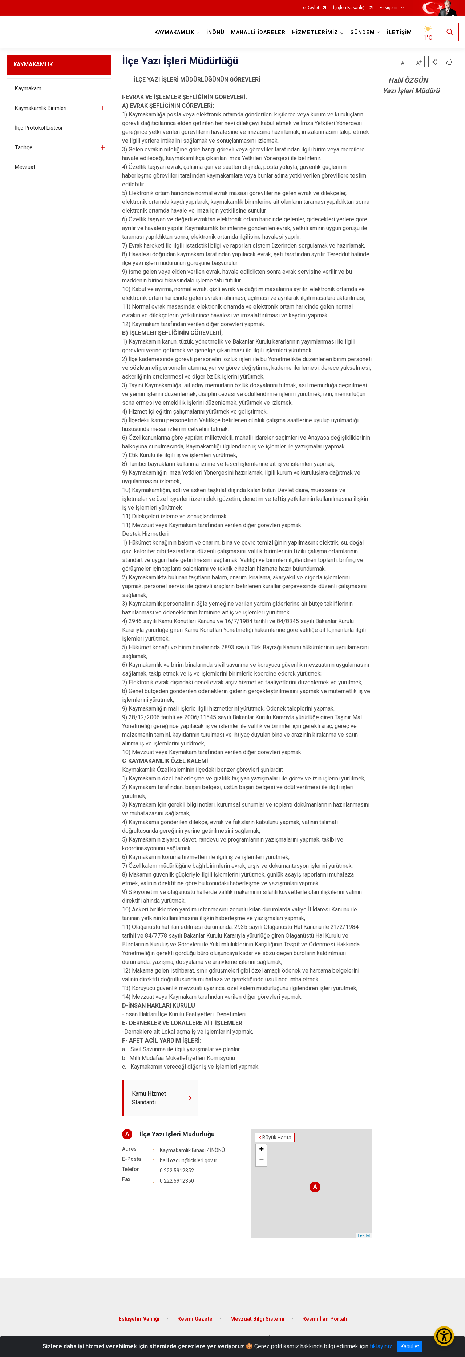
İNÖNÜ (215, 32)
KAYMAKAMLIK (33, 64)
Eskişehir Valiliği (138, 1319)
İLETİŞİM (399, 32)
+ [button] (261, 1149)
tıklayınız (381, 1346)
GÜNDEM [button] (362, 32)
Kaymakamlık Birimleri (40, 108)
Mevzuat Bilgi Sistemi (257, 1319)
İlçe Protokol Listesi (38, 127)
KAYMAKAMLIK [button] (174, 32)
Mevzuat (25, 167)
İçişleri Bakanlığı (349, 7)
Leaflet (364, 1235)
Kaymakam (28, 88)
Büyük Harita (276, 1137)
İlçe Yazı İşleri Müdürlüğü (177, 1134)
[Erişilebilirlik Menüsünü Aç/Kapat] (444, 1336)
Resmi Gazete (195, 1319)
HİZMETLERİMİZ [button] (315, 32)
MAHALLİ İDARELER (258, 32)
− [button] (261, 1160)
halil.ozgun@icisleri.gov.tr (188, 1160)
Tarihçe (23, 147)
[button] (434, 61)
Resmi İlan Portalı (324, 1319)
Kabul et (410, 1346)
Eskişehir (389, 7)
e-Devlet (311, 7)
